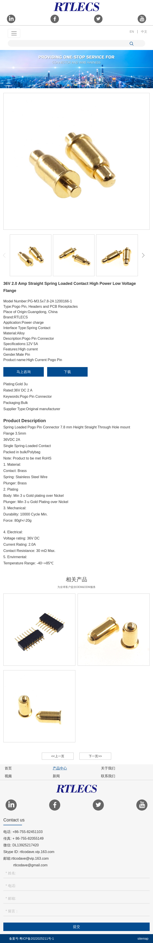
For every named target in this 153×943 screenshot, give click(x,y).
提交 (76, 927)
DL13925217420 (25, 845)
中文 (144, 31)
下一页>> (95, 756)
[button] (143, 255)
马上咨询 (23, 372)
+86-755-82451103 (27, 832)
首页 (8, 768)
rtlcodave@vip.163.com (29, 858)
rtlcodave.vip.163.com (37, 852)
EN (132, 31)
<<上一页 (57, 756)
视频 (8, 776)
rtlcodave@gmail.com (30, 865)
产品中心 (60, 768)
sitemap (142, 938)
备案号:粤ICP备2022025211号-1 (31, 938)
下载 (67, 372)
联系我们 (108, 776)
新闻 (56, 776)
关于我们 (108, 768)
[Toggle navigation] (14, 33)
